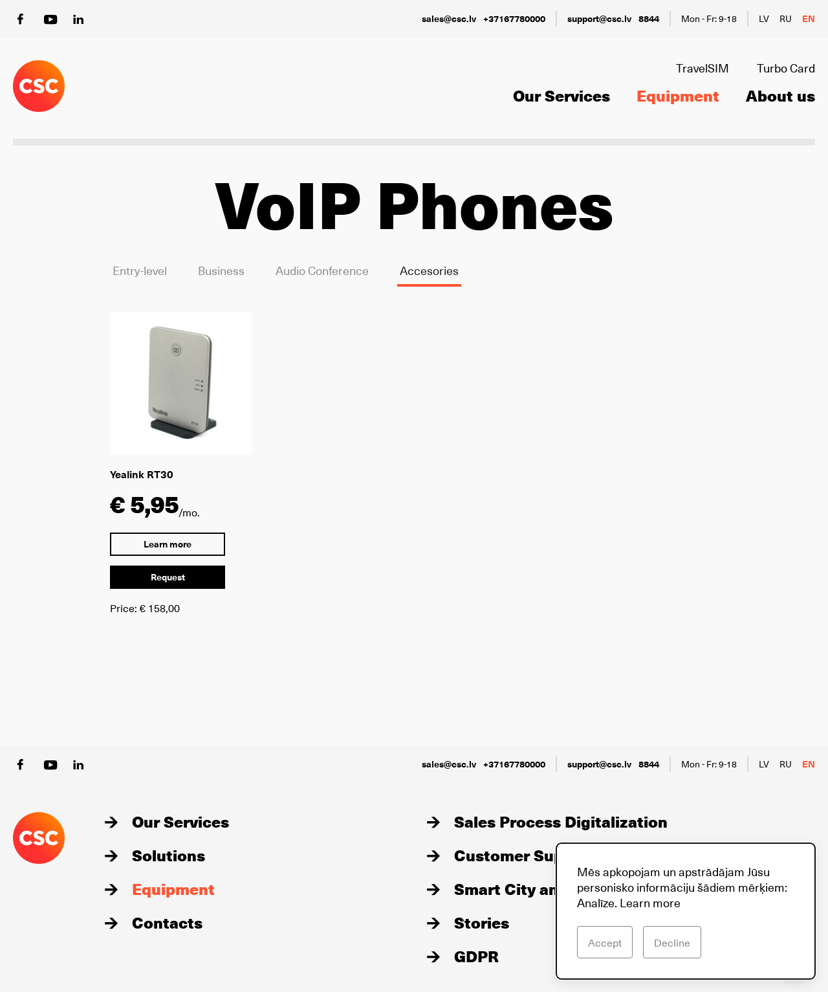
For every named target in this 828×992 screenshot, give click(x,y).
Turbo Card (786, 67)
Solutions (168, 855)
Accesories (429, 270)
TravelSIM (702, 67)
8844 (648, 18)
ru (785, 18)
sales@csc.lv (449, 18)
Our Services (561, 95)
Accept (605, 942)
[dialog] (685, 911)
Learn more (167, 544)
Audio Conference (322, 270)
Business (221, 270)
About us (780, 95)
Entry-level (140, 270)
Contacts (167, 922)
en (808, 18)
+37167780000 (514, 18)
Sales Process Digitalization (561, 821)
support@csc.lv (599, 18)
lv (764, 18)
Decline (672, 942)
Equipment (678, 95)
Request (168, 577)
